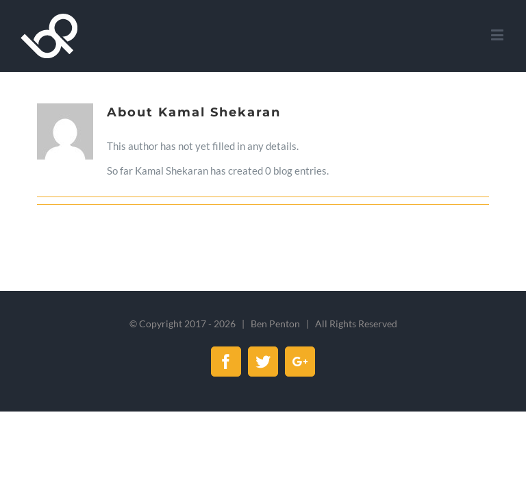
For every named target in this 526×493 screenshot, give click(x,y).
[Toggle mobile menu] (498, 34)
